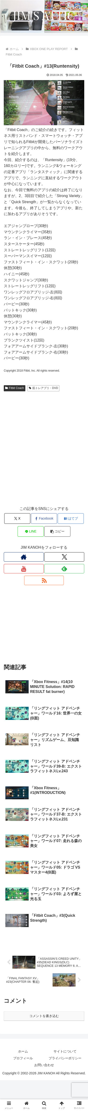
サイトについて (65, 1082)
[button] (57, 531)
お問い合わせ (44, 1096)
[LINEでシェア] (31, 531)
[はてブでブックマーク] (71, 518)
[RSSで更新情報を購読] (44, 580)
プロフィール (23, 1089)
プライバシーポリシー (65, 1089)
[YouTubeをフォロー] (24, 568)
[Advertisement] (44, 453)
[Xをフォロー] (64, 557)
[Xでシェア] (17, 518)
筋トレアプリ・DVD (43, 388)
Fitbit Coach (14, 388)
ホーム (23, 1082)
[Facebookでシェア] (44, 518)
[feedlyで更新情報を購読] (64, 568)
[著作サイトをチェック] (24, 557)
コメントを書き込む (44, 1047)
